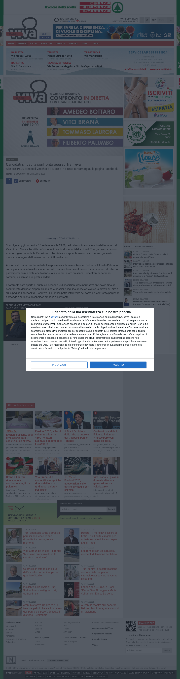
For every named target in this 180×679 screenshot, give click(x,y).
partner (54, 317)
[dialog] (90, 339)
